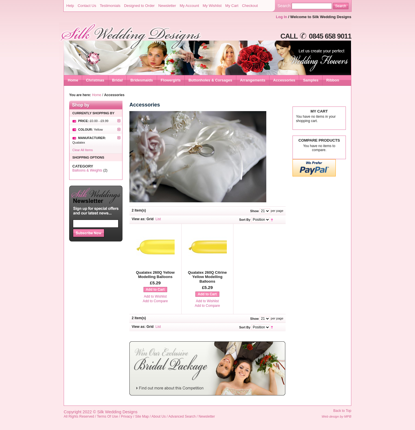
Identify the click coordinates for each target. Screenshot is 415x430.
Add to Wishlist (155, 296)
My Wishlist (212, 5)
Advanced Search (182, 416)
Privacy (126, 416)
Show (254, 211)
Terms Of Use (107, 416)
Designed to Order (139, 5)
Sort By (244, 219)
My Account (189, 5)
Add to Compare (155, 301)
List (158, 219)
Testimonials (110, 5)
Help (70, 5)
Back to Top (342, 411)
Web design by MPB (336, 416)
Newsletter (167, 5)
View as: (139, 219)
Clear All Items (82, 150)
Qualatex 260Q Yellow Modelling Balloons (155, 274)
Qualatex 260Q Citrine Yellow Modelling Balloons (207, 277)
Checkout (250, 5)
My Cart (232, 5)
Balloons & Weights (87, 170)
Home (73, 80)
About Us (159, 416)
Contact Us (87, 5)
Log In (281, 17)
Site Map (142, 416)
